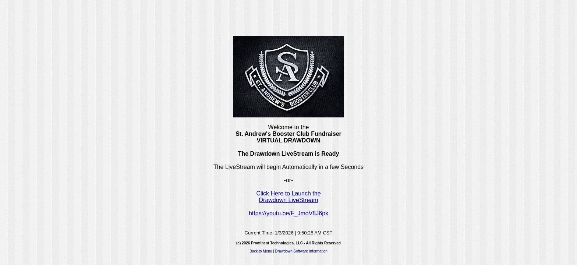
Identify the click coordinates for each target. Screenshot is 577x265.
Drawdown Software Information (301, 251)
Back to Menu (260, 251)
